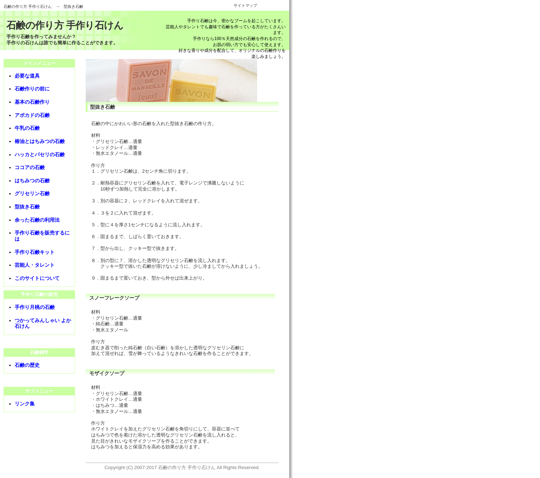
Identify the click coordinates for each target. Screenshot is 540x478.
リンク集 (25, 403)
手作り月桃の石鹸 (35, 307)
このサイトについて (37, 278)
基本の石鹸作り (32, 102)
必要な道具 (27, 76)
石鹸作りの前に (32, 89)
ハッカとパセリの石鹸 (40, 154)
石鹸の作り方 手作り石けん (28, 6)
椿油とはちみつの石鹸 (40, 141)
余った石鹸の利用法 (37, 220)
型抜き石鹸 (27, 207)
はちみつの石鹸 (32, 180)
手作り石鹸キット (35, 252)
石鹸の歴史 (27, 365)
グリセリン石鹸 (32, 193)
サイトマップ (245, 5)
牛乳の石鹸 (27, 128)
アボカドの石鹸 (32, 115)
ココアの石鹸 (30, 167)
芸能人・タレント (35, 265)
